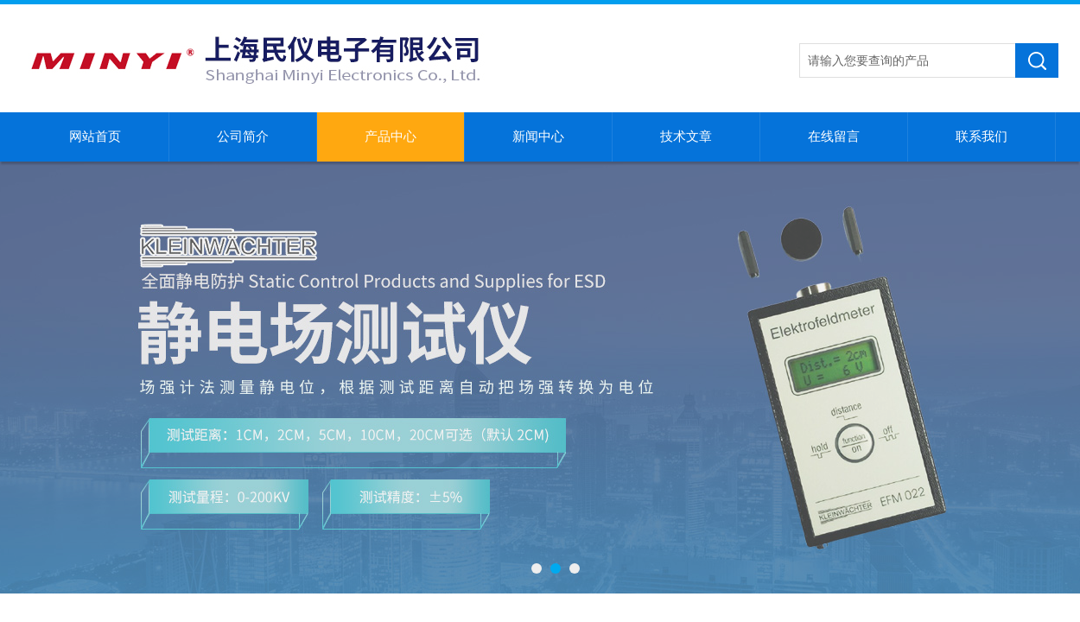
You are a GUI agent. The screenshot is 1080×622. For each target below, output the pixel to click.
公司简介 (243, 136)
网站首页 (95, 136)
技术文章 (686, 136)
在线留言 (834, 136)
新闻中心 (538, 136)
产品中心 (390, 136)
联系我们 (981, 136)
